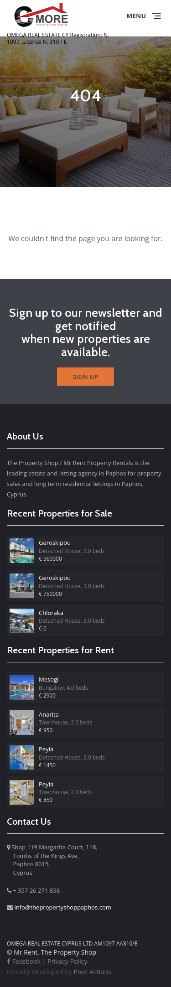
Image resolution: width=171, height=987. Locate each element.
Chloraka (51, 613)
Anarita (49, 714)
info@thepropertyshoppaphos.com (62, 907)
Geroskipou (55, 542)
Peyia (46, 749)
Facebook (24, 961)
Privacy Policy (67, 961)
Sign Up (85, 376)
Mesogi (48, 679)
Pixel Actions (59, 971)
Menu (136, 15)
